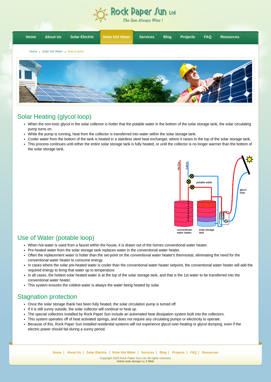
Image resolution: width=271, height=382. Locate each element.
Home (33, 51)
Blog (163, 352)
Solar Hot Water (52, 51)
